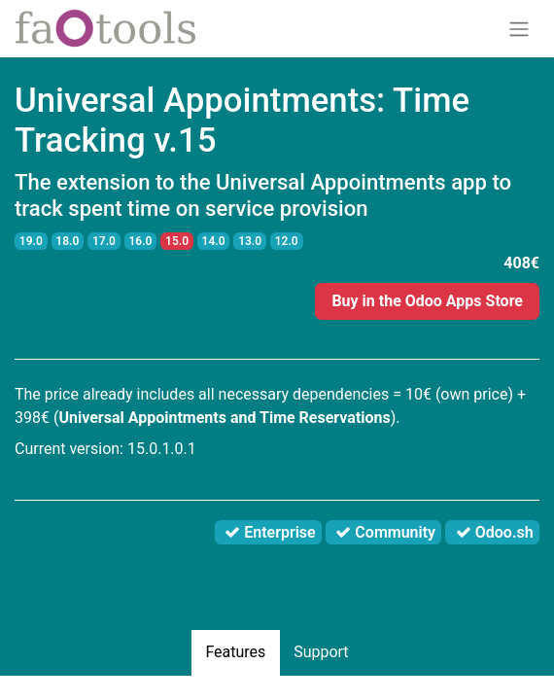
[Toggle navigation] (519, 29)
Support (321, 652)
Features (235, 652)
